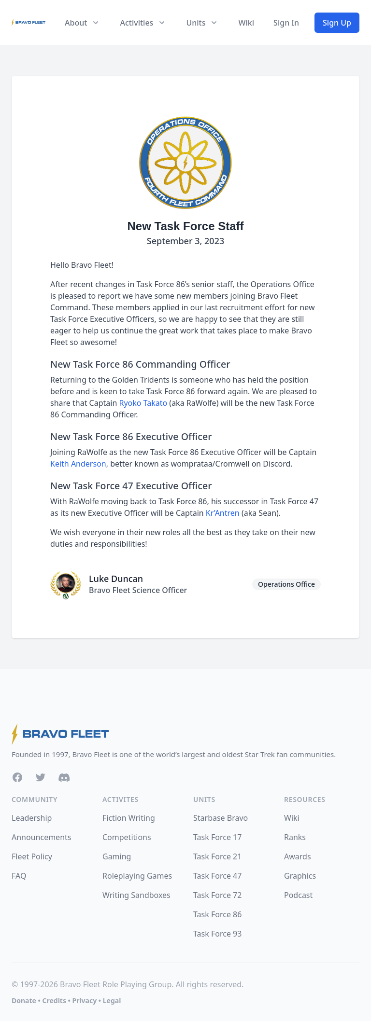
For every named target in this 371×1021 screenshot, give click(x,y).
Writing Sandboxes (136, 895)
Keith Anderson (78, 463)
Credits (54, 1000)
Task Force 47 (217, 875)
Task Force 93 (217, 933)
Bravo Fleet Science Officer (138, 590)
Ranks (295, 837)
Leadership (32, 818)
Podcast (298, 895)
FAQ (19, 875)
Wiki (246, 22)
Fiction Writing (128, 818)
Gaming (116, 856)
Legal (112, 1000)
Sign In (286, 22)
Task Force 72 (217, 895)
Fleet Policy (32, 856)
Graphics (300, 875)
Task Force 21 (217, 856)
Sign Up (337, 22)
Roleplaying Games (137, 875)
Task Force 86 (217, 914)
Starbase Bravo (220, 818)
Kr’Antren (223, 513)
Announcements (41, 837)
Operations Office (286, 584)
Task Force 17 (217, 837)
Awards (297, 856)
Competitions (126, 837)
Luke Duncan (116, 578)
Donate (24, 1000)
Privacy (84, 1000)
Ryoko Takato (143, 403)
